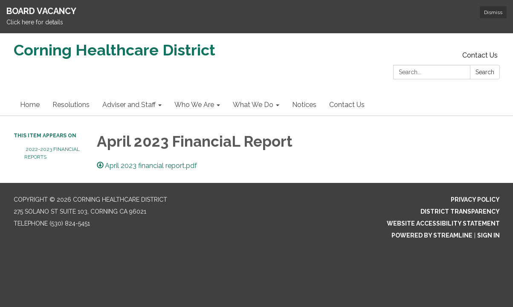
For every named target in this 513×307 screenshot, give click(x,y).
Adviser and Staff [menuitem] (129, 105)
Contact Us (480, 55)
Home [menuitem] (30, 105)
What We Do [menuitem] (253, 105)
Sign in (488, 235)
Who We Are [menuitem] (194, 105)
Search (484, 72)
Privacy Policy (475, 199)
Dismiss (493, 12)
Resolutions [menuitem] (71, 105)
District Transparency (460, 211)
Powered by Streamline (431, 235)
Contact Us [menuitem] (347, 105)
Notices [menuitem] (304, 105)
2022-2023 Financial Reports (52, 153)
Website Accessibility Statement (443, 223)
